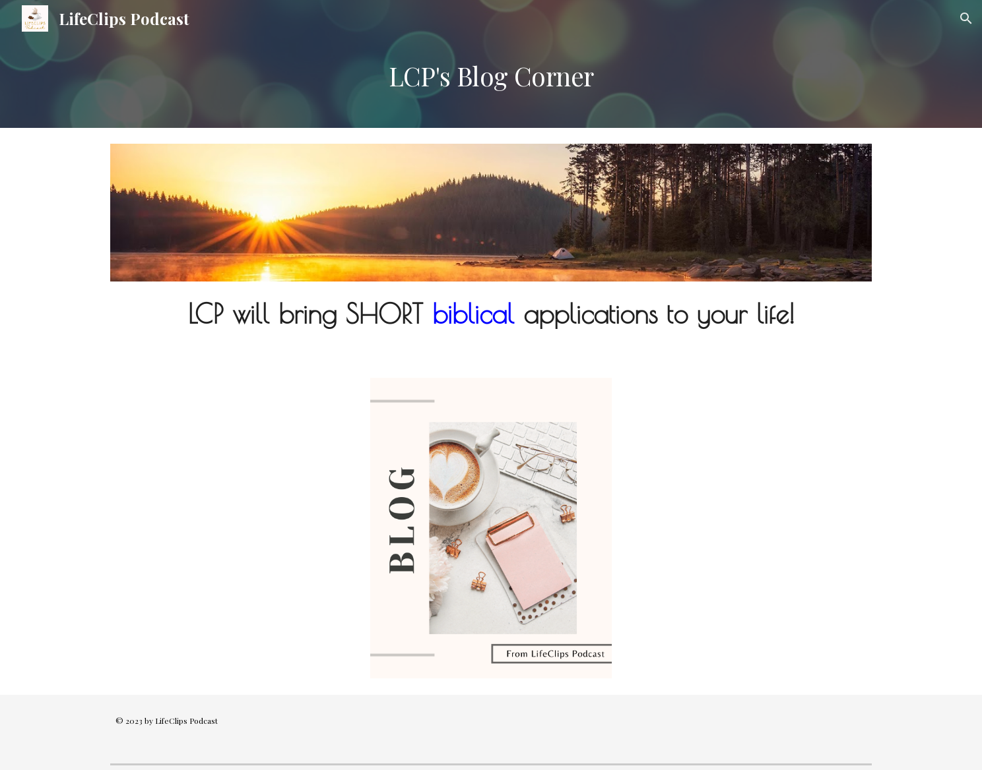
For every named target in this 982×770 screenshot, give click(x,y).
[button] (966, 18)
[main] (491, 82)
